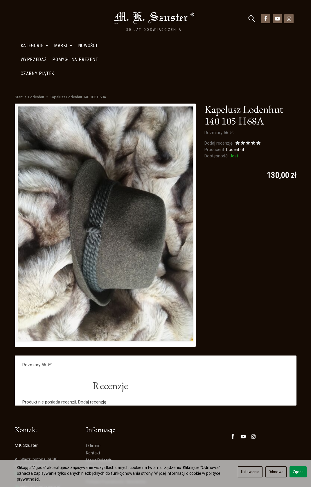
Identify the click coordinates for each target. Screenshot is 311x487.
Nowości (87, 18)
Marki (63, 18)
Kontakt (93, 405)
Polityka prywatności (105, 426)
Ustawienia (250, 472)
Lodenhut (235, 101)
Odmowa (276, 472)
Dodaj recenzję (92, 354)
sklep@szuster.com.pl (37, 439)
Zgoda (298, 472)
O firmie (93, 397)
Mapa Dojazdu (30, 452)
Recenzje (110, 337)
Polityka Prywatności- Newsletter (116, 433)
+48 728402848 (32, 425)
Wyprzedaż (96, 419)
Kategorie (34, 18)
